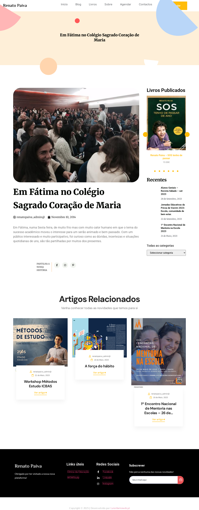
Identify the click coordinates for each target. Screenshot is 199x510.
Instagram (105, 483)
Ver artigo (40, 392)
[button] (145, 134)
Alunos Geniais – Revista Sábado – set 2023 (171, 190)
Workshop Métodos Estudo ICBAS (40, 383)
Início (64, 4)
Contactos (145, 4)
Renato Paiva (15, 5)
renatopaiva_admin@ (42, 372)
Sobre (108, 4)
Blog (78, 4)
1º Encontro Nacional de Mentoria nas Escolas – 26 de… (158, 408)
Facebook (105, 472)
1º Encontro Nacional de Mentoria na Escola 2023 (173, 228)
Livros (93, 4)
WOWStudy (73, 477)
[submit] (181, 480)
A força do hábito (99, 366)
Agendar (125, 4)
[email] (153, 480)
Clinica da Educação (78, 471)
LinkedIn (104, 478)
